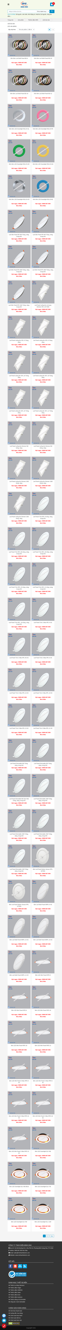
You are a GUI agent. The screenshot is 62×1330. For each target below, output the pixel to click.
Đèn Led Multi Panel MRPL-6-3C (43, 904)
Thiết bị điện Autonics (15, 1297)
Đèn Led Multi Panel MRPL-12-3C (19, 975)
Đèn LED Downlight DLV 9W (43, 1151)
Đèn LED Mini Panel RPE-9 (43, 975)
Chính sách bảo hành (15, 1315)
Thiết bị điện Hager (15, 1287)
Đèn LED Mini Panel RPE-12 (43, 1045)
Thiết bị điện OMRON (15, 1290)
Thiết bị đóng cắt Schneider (17, 1299)
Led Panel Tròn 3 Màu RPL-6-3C (43, 657)
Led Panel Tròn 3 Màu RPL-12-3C (42, 728)
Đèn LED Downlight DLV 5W (19, 1222)
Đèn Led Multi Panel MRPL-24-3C (19, 939)
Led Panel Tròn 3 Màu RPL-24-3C (19, 693)
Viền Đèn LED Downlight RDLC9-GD (43, 164)
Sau (52, 1236)
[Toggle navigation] (8, 4)
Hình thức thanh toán (15, 1311)
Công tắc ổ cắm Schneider (17, 1302)
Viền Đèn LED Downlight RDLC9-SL (19, 129)
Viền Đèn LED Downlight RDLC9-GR (19, 164)
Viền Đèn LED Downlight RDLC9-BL (43, 199)
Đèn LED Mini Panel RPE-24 (43, 1010)
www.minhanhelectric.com (22, 1255)
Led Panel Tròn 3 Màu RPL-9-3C (43, 622)
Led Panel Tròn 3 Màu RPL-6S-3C (19, 657)
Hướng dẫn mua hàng (16, 1313)
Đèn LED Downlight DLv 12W (43, 1222)
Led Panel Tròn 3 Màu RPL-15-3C (19, 728)
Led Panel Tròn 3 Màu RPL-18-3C (42, 693)
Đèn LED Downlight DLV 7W (43, 1186)
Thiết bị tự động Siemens (16, 1285)
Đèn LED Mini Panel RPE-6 (19, 1010)
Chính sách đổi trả (15, 1318)
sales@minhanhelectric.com (22, 1253)
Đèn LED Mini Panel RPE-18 (19, 1045)
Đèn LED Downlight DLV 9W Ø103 (19, 1186)
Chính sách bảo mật (15, 1320)
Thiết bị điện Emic (14, 1295)
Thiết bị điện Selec (15, 1292)
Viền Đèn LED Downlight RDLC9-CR (19, 199)
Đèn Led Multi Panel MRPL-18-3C (42, 939)
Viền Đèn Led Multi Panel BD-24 (43, 58)
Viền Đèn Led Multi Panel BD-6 (19, 58)
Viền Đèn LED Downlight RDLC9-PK (43, 129)
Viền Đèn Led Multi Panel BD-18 (19, 93)
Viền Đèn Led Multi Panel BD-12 (43, 93)
